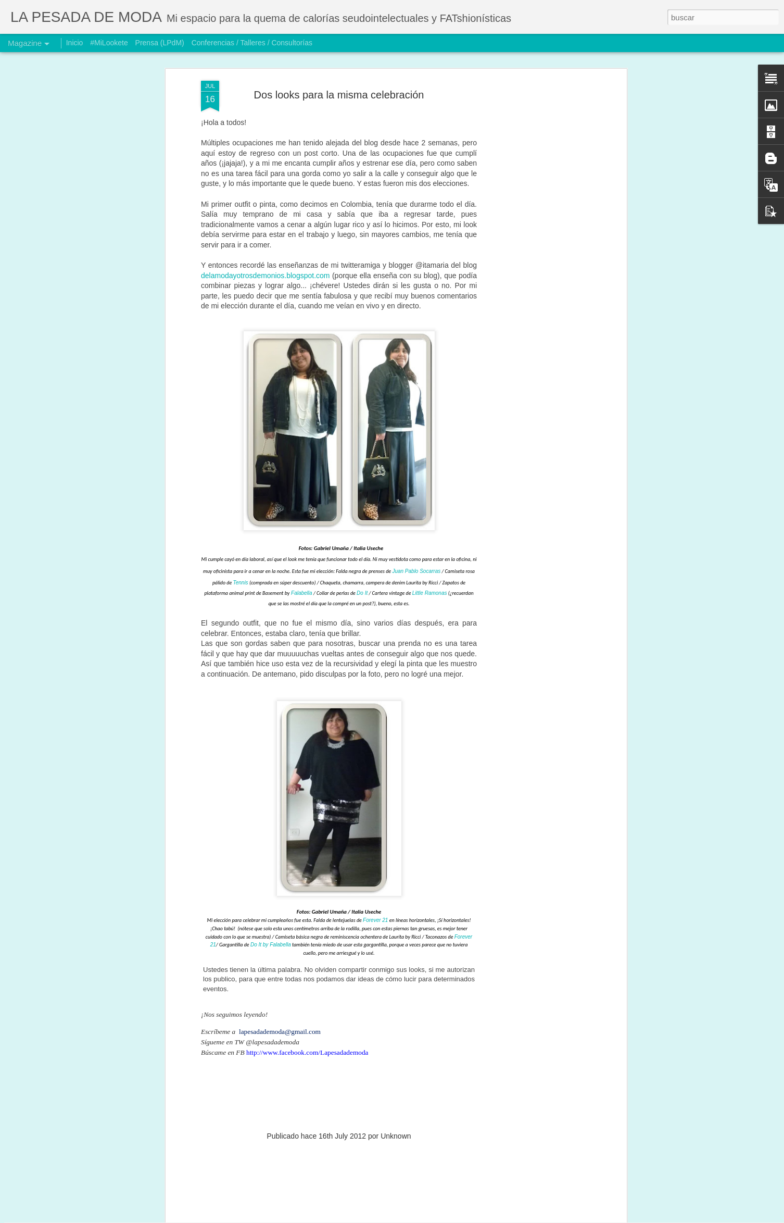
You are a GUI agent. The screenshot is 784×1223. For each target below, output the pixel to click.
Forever (372, 819)
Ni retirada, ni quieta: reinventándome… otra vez (376, 1093)
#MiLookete (109, 43)
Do (361, 492)
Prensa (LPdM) (159, 43)
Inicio (74, 43)
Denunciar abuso (464, 1217)
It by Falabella (274, 844)
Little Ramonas (429, 492)
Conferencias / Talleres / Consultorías (252, 43)
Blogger (429, 1217)
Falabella (301, 492)
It (366, 492)
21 (384, 819)
